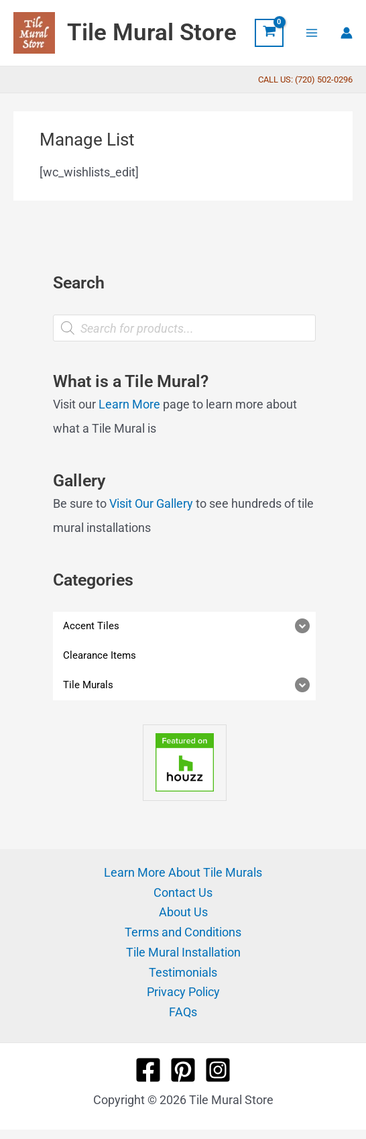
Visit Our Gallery (151, 503)
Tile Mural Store (152, 32)
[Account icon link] (347, 33)
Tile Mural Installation (183, 952)
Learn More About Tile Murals (183, 872)
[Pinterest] (183, 1069)
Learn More (129, 404)
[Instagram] (217, 1069)
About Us (183, 912)
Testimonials (183, 972)
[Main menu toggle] (312, 32)
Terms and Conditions (183, 932)
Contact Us (183, 892)
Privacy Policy (183, 992)
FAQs (183, 1012)
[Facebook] (148, 1069)
